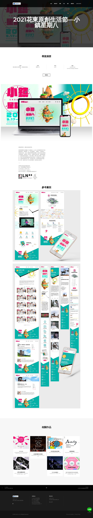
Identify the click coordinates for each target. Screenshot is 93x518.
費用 (66, 2)
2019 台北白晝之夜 (9, 488)
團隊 (58, 2)
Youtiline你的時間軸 (36, 498)
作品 (62, 2)
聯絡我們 (70, 2)
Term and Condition (70, 514)
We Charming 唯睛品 (36, 502)
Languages (76, 2)
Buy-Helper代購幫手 (36, 499)
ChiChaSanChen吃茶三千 (37, 503)
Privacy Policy (77, 514)
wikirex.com (18, 514)
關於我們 (54, 2)
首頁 (49, 2)
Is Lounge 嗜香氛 (35, 501)
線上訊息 (51, 501)
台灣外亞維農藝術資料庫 (83, 488)
